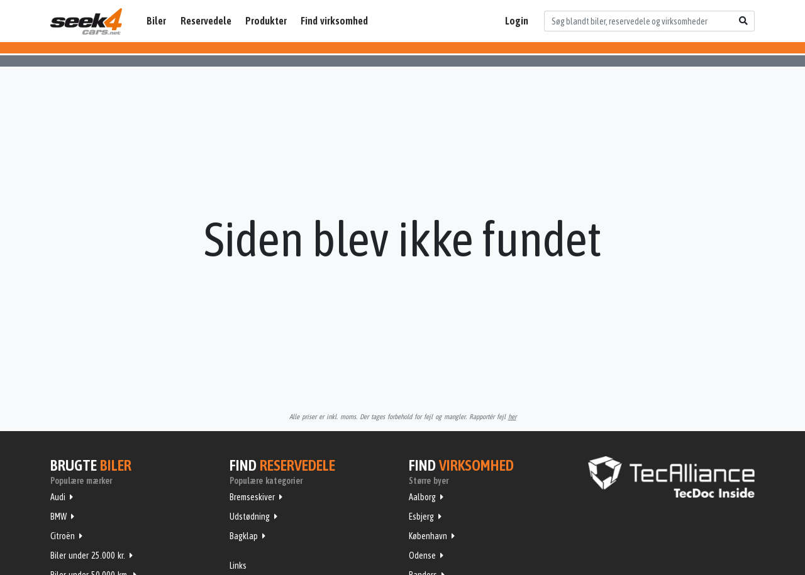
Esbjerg (421, 517)
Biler (156, 20)
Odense (422, 555)
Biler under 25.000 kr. (87, 555)
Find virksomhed (334, 20)
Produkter (266, 20)
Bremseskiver (252, 497)
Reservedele (205, 20)
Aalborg (422, 497)
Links (238, 566)
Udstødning (250, 517)
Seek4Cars (86, 21)
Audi (57, 497)
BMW (58, 517)
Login (516, 20)
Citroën (62, 536)
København (428, 536)
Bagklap (244, 536)
